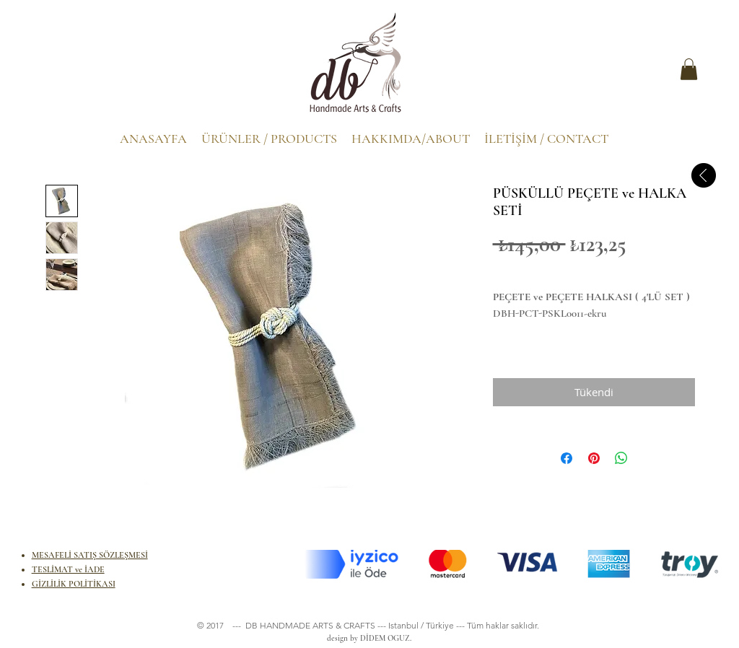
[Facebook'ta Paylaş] (566, 458)
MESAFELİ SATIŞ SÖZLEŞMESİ (90, 555)
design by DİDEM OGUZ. (367, 638)
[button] (689, 69)
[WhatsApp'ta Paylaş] (621, 458)
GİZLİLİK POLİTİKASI (73, 584)
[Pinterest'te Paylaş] (594, 458)
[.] (62, 72)
